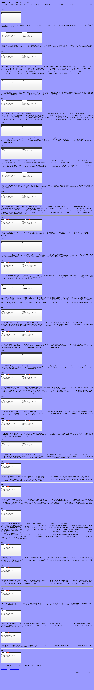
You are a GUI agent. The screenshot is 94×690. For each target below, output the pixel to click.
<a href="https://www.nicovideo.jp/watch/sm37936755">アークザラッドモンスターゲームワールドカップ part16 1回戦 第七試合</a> (11, 315)
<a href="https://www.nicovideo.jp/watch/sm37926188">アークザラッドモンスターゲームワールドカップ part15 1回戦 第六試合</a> (11, 336)
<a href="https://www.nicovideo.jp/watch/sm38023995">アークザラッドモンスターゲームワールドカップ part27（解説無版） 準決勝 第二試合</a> (31, 59)
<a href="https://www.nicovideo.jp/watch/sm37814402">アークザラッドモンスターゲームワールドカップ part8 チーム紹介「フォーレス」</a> (11, 491)
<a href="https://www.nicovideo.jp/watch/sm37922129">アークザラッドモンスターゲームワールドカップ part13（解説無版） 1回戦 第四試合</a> (31, 380)
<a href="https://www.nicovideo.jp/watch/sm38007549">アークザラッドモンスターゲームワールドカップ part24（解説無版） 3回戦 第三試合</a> (31, 130)
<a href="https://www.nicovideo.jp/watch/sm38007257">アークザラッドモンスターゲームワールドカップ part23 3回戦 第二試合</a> (11, 153)
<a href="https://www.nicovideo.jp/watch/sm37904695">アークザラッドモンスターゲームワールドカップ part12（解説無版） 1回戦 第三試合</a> (31, 404)
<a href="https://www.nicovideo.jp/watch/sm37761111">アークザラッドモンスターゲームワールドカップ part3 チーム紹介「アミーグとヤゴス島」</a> (11, 616)
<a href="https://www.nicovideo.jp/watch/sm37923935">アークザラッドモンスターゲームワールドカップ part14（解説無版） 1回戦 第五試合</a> (31, 358)
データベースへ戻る (14, 669)
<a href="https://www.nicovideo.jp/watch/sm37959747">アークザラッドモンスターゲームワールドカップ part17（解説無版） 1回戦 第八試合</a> (31, 289)
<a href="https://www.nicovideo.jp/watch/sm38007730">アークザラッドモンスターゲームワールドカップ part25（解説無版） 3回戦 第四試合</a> (31, 106)
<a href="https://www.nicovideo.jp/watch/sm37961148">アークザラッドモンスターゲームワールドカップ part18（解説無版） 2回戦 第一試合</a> (31, 268)
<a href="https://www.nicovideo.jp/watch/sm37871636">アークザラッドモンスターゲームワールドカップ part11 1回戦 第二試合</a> (11, 425)
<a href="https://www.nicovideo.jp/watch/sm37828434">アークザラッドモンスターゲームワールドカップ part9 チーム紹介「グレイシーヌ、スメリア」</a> (11, 469)
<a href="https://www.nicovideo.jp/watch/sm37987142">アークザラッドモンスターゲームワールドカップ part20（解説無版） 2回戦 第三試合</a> (31, 225)
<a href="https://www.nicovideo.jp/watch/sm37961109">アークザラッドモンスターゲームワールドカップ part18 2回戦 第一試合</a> (11, 268)
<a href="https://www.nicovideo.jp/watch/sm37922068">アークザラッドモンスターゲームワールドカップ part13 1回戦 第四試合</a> (11, 380)
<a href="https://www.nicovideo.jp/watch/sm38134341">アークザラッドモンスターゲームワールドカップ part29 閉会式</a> (11, 17)
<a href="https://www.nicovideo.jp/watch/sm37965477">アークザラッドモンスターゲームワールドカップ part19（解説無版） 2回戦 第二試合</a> (31, 246)
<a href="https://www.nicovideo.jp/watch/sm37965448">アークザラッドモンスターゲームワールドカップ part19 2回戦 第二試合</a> (11, 246)
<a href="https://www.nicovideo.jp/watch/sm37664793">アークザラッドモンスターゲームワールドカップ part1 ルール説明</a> (11, 657)
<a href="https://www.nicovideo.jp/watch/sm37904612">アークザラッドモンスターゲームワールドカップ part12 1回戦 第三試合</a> (11, 404)
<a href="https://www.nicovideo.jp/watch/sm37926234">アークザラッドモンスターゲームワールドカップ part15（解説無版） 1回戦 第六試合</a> (31, 336)
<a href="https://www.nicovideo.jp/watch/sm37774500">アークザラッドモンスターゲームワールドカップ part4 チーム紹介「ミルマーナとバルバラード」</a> (11, 596)
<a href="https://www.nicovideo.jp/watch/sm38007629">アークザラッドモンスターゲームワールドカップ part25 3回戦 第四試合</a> (11, 106)
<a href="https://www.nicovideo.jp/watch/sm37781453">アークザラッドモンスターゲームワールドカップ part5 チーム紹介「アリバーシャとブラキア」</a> (11, 573)
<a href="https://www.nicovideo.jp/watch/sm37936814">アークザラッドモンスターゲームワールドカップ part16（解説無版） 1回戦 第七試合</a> (31, 315)
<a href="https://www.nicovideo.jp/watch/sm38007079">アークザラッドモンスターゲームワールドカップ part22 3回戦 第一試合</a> (11, 177)
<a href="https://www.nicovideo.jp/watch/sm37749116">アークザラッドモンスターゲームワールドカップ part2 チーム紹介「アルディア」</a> (11, 637)
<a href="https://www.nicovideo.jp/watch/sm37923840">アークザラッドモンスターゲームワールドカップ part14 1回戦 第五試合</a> (11, 358)
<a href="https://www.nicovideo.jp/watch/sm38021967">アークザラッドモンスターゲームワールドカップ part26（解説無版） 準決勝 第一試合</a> (31, 84)
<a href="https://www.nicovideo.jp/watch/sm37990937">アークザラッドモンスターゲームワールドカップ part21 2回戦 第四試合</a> (11, 199)
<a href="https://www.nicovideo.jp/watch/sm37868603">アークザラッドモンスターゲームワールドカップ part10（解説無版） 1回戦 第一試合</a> (31, 447)
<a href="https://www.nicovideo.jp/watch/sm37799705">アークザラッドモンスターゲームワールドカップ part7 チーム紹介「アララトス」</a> (11, 516)
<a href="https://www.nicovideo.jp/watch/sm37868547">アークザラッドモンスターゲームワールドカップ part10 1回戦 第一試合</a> (11, 447)
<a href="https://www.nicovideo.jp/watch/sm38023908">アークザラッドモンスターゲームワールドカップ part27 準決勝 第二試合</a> (11, 59)
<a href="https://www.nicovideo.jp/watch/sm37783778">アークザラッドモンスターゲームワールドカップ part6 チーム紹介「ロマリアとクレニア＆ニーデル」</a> (11, 550)
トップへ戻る (4, 669)
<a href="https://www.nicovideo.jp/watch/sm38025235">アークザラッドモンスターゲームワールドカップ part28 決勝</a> (11, 37)
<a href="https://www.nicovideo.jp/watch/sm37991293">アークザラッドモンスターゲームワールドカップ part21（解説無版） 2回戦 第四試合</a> (31, 199)
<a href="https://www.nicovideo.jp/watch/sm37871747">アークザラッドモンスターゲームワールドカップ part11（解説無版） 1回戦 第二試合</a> (31, 425)
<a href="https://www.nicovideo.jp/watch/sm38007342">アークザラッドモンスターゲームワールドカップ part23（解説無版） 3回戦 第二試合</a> (31, 153)
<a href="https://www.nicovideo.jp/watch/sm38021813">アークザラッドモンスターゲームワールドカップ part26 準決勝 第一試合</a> (11, 84)
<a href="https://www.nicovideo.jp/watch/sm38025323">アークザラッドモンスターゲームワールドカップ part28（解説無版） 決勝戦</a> (31, 37)
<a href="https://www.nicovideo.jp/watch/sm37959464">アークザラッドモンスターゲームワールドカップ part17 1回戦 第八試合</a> (11, 289)
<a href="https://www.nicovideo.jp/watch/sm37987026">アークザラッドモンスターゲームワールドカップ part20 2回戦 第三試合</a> (11, 225)
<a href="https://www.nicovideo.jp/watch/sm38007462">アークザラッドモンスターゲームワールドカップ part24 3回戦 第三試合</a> (11, 130)
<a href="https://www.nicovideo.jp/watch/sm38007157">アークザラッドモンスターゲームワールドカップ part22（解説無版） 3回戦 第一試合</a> (31, 177)
